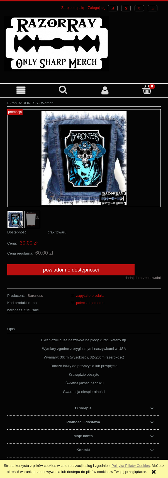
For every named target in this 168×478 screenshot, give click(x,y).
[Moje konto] (105, 90)
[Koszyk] (147, 90)
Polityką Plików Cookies (130, 466)
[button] (21, 90)
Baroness (35, 295)
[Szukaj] (63, 90)
